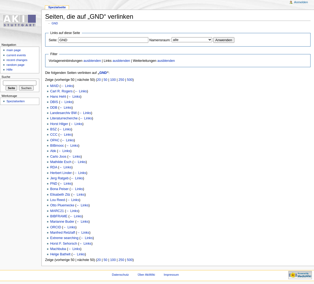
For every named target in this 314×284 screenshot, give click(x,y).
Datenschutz (120, 274)
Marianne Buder (62, 222)
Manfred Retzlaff (62, 232)
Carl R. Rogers (61, 91)
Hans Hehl (58, 97)
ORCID (55, 227)
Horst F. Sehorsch (63, 243)
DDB (53, 107)
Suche (6, 76)
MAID (54, 86)
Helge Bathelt (60, 254)
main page (13, 50)
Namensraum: (160, 40)
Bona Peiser (59, 189)
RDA (53, 167)
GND (55, 23)
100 (113, 80)
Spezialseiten (15, 101)
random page (15, 64)
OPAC (55, 140)
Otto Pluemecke (62, 205)
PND (53, 183)
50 (105, 80)
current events (16, 55)
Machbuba (58, 249)
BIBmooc (57, 145)
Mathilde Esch (61, 162)
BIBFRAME (59, 216)
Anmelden (301, 2)
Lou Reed (57, 200)
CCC (54, 135)
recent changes (16, 60)
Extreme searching (64, 238)
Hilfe (9, 69)
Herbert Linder (61, 173)
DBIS (54, 102)
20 (99, 80)
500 (130, 80)
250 (121, 80)
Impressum (171, 274)
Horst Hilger (59, 124)
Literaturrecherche (64, 118)
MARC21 (57, 211)
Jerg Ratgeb (59, 178)
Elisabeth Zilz (60, 194)
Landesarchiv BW (63, 113)
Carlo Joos (58, 156)
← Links (67, 86)
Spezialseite (57, 7)
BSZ (53, 129)
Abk (53, 151)
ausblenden (92, 61)
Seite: (53, 40)
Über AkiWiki (146, 274)
